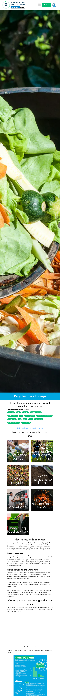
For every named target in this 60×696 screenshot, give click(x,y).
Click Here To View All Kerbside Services (30, 428)
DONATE (46, 5)
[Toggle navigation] (39, 5)
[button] (54, 5)
